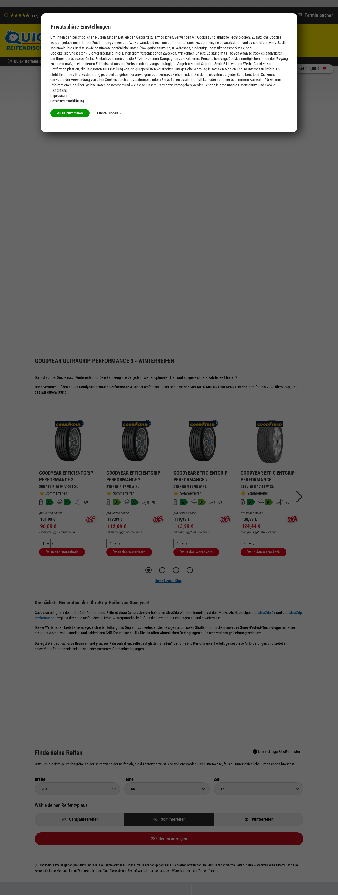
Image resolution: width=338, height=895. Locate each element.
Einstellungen (109, 113)
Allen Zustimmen (70, 113)
